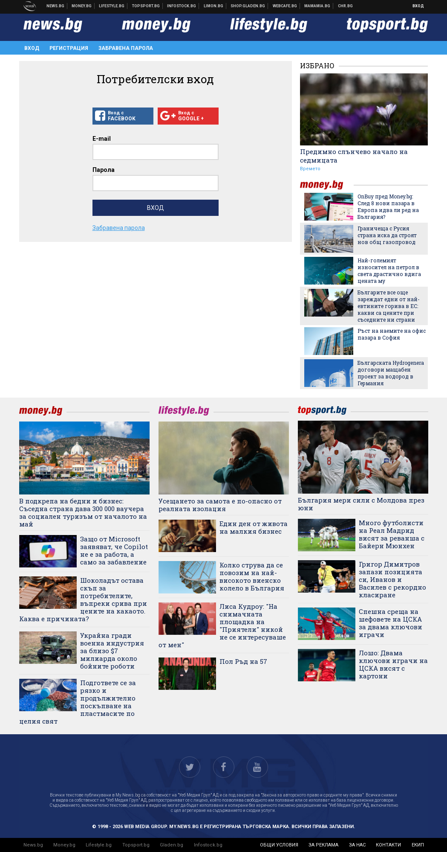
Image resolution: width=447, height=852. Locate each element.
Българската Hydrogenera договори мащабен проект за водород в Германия (391, 373)
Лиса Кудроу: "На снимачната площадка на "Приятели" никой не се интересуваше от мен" (222, 625)
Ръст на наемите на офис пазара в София (392, 334)
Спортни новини (146, 6)
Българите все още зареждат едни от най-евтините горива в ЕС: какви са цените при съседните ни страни (389, 306)
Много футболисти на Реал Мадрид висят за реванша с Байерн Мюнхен (391, 534)
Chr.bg (345, 6)
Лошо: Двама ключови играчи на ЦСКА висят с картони (393, 664)
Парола (103, 169)
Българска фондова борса (181, 6)
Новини (55, 6)
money (327, 184)
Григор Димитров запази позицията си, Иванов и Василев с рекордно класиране (392, 579)
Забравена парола (125, 48)
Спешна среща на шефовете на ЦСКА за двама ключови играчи (390, 623)
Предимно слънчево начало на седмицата (354, 155)
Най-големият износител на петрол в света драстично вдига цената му (389, 270)
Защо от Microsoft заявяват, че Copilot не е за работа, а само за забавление (114, 550)
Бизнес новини (82, 6)
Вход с (123, 116)
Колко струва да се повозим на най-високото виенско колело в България (251, 576)
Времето (310, 169)
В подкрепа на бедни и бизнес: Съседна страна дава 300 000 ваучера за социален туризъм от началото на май (83, 512)
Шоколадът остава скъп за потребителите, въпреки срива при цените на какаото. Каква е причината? (83, 599)
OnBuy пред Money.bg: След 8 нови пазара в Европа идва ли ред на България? (388, 206)
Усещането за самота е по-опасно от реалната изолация (220, 505)
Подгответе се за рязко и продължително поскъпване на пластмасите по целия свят (77, 702)
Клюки (111, 6)
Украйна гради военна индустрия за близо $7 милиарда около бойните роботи (112, 650)
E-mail (101, 138)
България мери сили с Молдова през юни (361, 504)
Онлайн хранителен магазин (248, 6)
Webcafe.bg (285, 6)
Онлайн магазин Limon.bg (213, 6)
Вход (418, 6)
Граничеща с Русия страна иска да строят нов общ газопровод (387, 235)
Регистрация (68, 48)
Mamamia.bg (317, 6)
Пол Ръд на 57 (243, 661)
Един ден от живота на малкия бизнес (253, 527)
